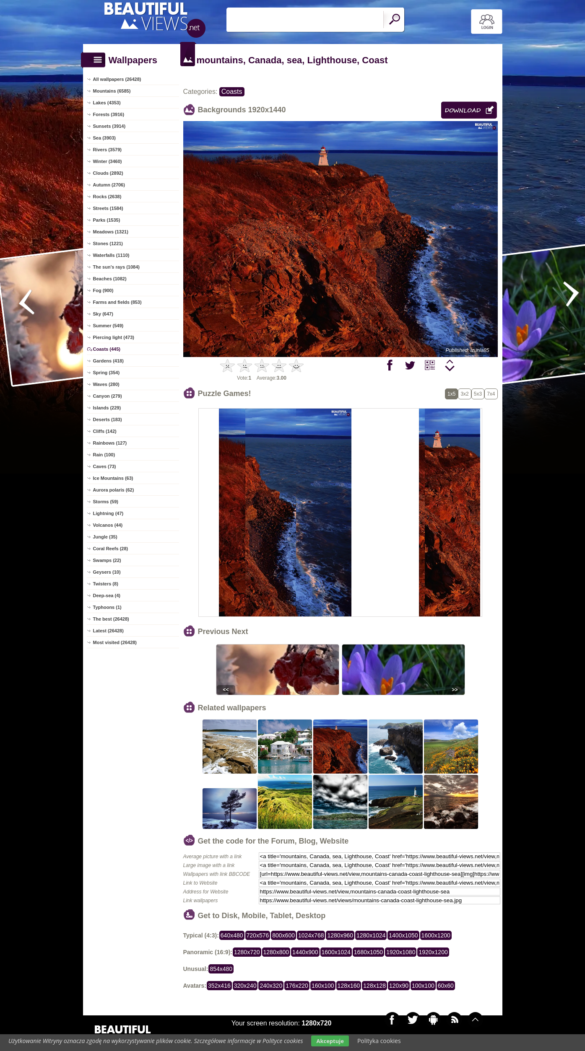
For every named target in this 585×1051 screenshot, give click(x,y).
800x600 (283, 935)
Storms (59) (106, 501)
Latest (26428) (108, 630)
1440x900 (305, 952)
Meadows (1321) (110, 231)
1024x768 (311, 935)
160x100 (323, 985)
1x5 (451, 394)
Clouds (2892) (108, 173)
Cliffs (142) (105, 431)
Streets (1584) (108, 208)
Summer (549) (108, 325)
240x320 (271, 985)
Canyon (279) (107, 396)
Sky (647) (103, 313)
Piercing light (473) (113, 337)
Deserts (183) (107, 419)
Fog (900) (103, 290)
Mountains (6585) (112, 90)
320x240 (245, 985)
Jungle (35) (105, 536)
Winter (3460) (107, 161)
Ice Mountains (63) (113, 478)
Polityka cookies (379, 1041)
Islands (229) (107, 407)
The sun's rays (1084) (116, 266)
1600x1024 (336, 952)
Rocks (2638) (107, 196)
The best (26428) (111, 618)
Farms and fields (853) (117, 302)
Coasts (231, 91)
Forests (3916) (109, 114)
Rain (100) (104, 454)
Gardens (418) (108, 360)
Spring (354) (106, 372)
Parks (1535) (106, 220)
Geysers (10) (107, 572)
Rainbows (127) (110, 442)
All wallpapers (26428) (117, 79)
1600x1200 (435, 935)
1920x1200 (433, 952)
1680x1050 (368, 952)
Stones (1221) (108, 243)
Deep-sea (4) (106, 595)
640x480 (232, 935)
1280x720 (247, 952)
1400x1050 (403, 935)
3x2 (464, 394)
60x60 (446, 985)
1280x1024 (370, 935)
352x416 (219, 985)
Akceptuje (329, 1041)
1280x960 (340, 935)
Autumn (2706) (109, 184)
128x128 (374, 985)
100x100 (423, 985)
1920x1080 (400, 952)
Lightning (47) (108, 513)
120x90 (398, 985)
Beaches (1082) (110, 278)
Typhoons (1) (107, 607)
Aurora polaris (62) (113, 489)
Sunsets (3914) (109, 126)
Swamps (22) (107, 560)
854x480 (221, 969)
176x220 (297, 985)
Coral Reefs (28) (110, 548)
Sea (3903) (104, 137)
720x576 (258, 935)
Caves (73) (104, 466)
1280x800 (276, 952)
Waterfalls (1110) (111, 255)
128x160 (349, 985)
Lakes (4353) (107, 102)
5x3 (478, 394)
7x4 (491, 394)
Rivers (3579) (107, 149)
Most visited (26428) (115, 642)
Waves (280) (106, 384)
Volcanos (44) (108, 525)
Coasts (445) (106, 349)
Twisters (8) (105, 583)
